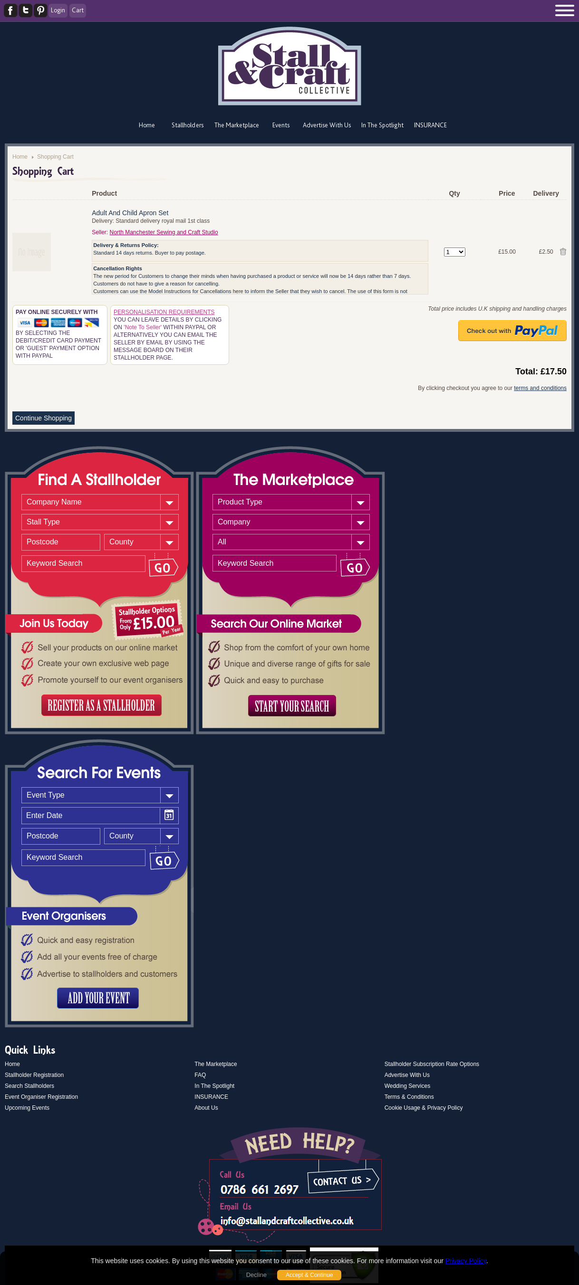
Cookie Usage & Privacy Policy (424, 1107)
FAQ (200, 1075)
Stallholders (187, 125)
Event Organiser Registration (41, 1097)
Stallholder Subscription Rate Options (432, 1064)
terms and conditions (540, 388)
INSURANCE (430, 125)
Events (281, 125)
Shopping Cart (55, 156)
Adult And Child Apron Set (130, 213)
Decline (256, 1274)
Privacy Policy (465, 1261)
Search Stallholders (29, 1086)
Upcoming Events (27, 1107)
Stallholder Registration (34, 1075)
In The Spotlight (382, 125)
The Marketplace (236, 125)
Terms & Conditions (409, 1097)
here (238, 291)
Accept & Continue (309, 1275)
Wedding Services (408, 1086)
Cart (78, 10)
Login (58, 10)
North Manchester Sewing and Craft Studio (164, 232)
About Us (206, 1107)
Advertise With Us (327, 125)
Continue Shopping (43, 418)
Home (147, 125)
